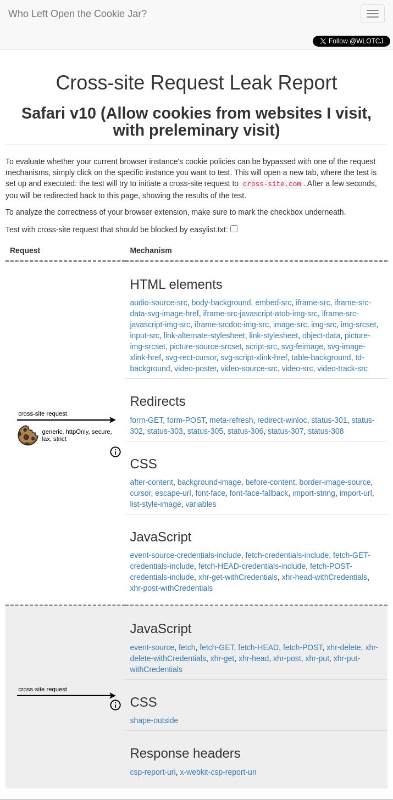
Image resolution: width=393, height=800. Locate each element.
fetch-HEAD (258, 647)
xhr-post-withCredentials (171, 588)
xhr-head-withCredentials (325, 577)
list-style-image (155, 504)
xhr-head (254, 658)
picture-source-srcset (206, 346)
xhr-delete (343, 647)
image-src (290, 324)
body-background (221, 302)
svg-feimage (302, 346)
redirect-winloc (282, 420)
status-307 (285, 431)
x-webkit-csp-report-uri (218, 772)
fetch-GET (217, 647)
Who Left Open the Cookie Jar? (77, 13)
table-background (321, 357)
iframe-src (313, 302)
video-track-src (342, 368)
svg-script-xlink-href (253, 357)
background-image (209, 482)
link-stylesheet (273, 335)
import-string (313, 493)
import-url (356, 493)
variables (201, 504)
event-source (152, 647)
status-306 (245, 431)
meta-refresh (231, 420)
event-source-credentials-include (185, 555)
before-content (270, 482)
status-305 (205, 431)
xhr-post (287, 658)
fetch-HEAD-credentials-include (252, 566)
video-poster (195, 368)
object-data (321, 335)
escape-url (173, 493)
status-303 (165, 431)
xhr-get (223, 658)
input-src (144, 335)
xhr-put (317, 658)
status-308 (326, 431)
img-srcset (359, 324)
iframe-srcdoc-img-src (232, 324)
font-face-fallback (259, 493)
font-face (210, 493)
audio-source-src (158, 302)
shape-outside (154, 720)
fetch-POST (303, 647)
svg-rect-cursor (191, 357)
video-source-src (248, 368)
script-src (261, 346)
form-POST (186, 420)
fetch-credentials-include (287, 555)
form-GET (146, 420)
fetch (187, 647)
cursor (140, 493)
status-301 (329, 420)
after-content (151, 482)
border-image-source (335, 482)
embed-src (273, 302)
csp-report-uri (152, 772)
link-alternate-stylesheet (204, 335)
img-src (323, 324)
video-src (297, 368)
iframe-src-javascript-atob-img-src (260, 313)
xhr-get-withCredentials (238, 577)
